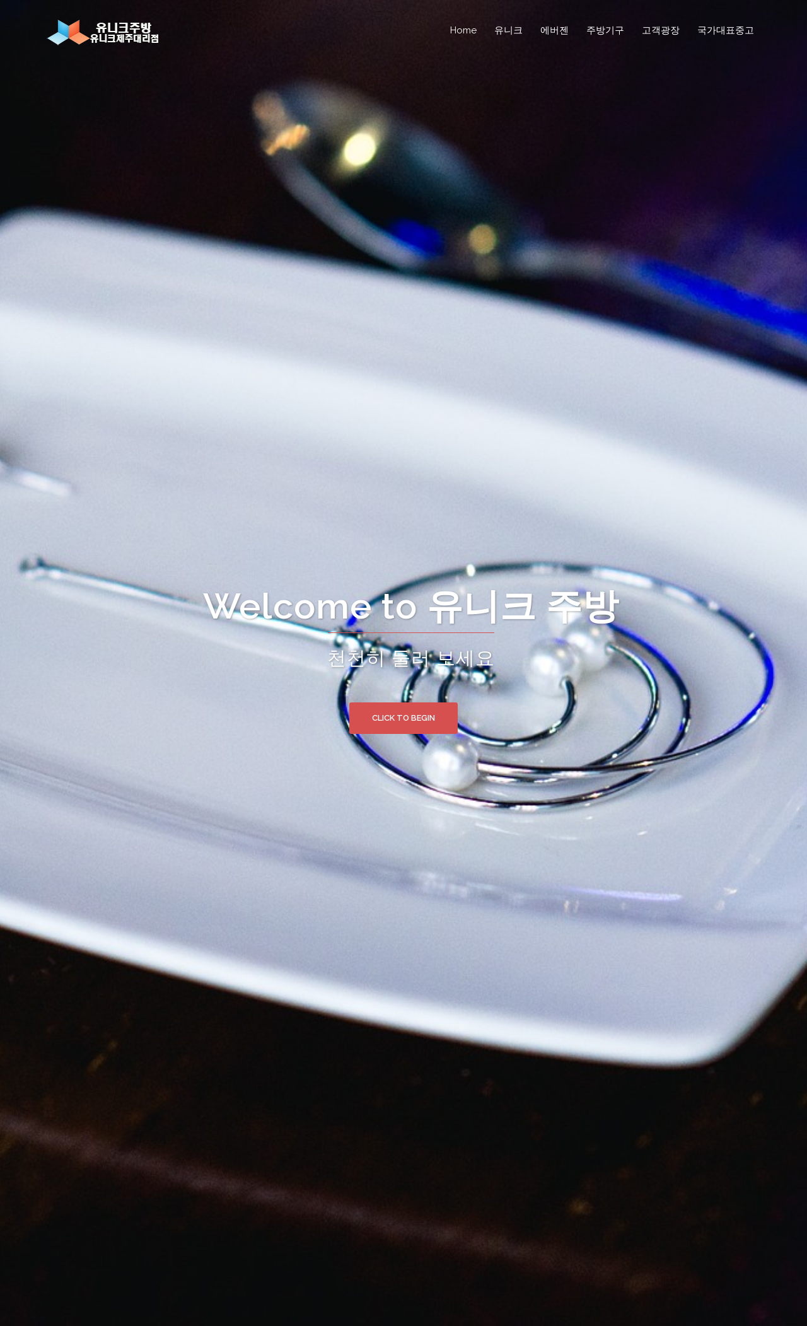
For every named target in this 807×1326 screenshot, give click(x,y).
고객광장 (661, 30)
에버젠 (554, 30)
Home (463, 30)
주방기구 (605, 30)
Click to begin (403, 718)
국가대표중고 (725, 30)
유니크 (508, 30)
